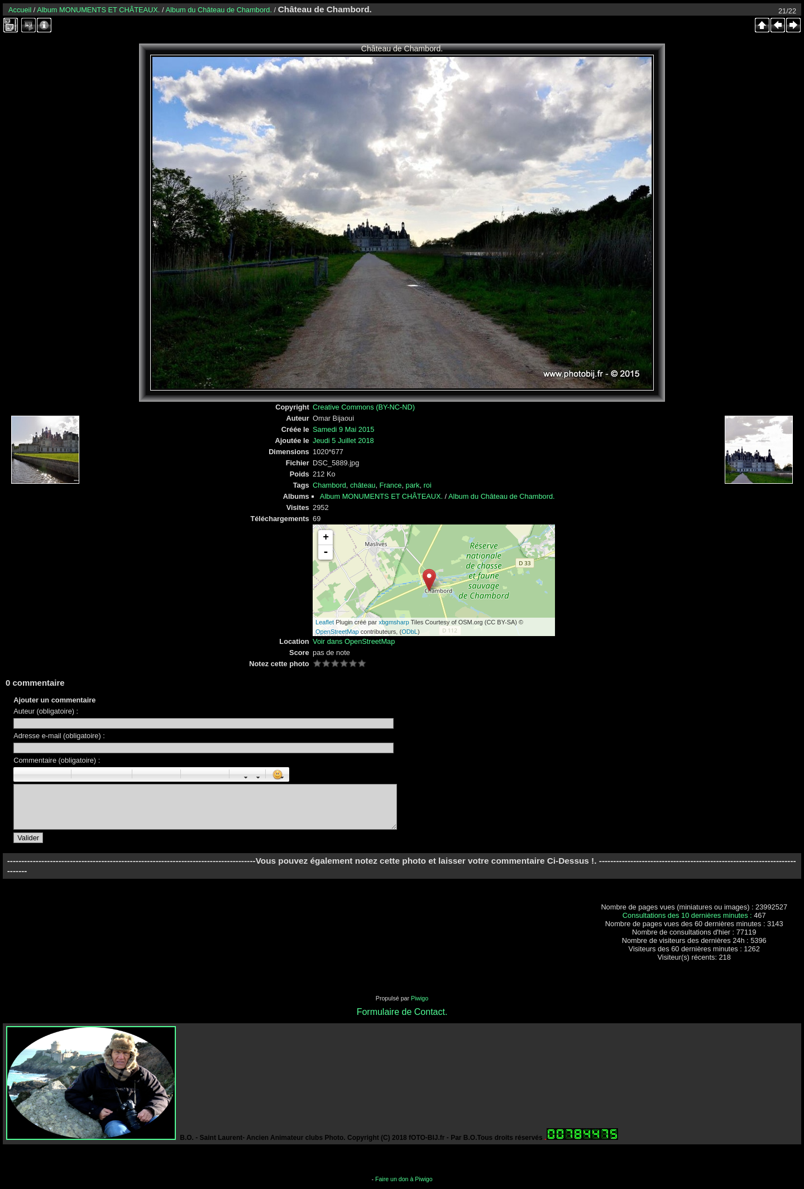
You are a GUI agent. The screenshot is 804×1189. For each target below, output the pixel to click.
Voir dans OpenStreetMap (354, 641)
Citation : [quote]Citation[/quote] (120, 774)
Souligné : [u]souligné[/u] (47, 774)
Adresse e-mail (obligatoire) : (59, 735)
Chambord (329, 485)
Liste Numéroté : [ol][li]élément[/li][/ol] (156, 774)
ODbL (409, 631)
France (391, 485)
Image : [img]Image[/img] (192, 774)
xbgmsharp (394, 622)
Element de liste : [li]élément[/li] (168, 774)
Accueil (19, 10)
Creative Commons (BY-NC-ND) (364, 407)
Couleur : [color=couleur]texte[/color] (253, 774)
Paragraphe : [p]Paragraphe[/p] (83, 774)
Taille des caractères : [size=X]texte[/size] (241, 774)
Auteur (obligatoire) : (45, 711)
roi (428, 485)
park (413, 485)
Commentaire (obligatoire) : (56, 760)
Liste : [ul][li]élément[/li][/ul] (144, 774)
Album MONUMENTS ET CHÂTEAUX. (98, 10)
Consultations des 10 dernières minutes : (688, 915)
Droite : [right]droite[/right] (108, 774)
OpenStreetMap (337, 631)
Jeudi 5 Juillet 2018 (343, 440)
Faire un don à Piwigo (404, 1179)
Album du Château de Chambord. (218, 10)
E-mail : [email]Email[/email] (217, 774)
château (363, 485)
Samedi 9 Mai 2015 (343, 429)
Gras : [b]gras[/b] (22, 774)
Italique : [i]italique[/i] (34, 774)
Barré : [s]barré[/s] (59, 774)
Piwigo (419, 998)
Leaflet (324, 622)
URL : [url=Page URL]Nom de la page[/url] (205, 774)
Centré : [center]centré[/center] (95, 774)
